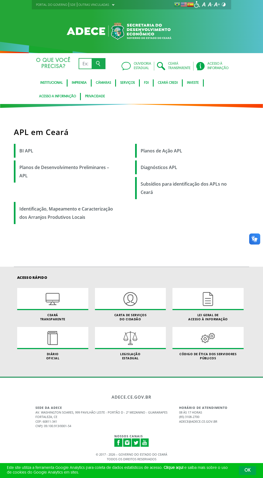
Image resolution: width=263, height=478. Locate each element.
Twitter (136, 442)
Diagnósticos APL (159, 167)
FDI (146, 83)
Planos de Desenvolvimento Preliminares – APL (64, 171)
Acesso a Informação (57, 96)
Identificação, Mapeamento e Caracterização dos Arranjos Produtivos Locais (66, 213)
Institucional (51, 83)
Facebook (118, 442)
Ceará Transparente (52, 304)
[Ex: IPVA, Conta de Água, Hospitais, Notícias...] (85, 63)
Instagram (127, 442)
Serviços (127, 83)
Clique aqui (173, 468)
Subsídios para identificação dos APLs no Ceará (184, 188)
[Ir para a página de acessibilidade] (197, 4)
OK (247, 470)
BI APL (26, 151)
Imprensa (79, 83)
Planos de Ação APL (161, 151)
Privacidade (95, 96)
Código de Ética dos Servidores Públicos (208, 343)
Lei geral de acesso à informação (208, 304)
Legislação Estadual (130, 343)
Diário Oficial (52, 343)
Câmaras (103, 83)
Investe (193, 83)
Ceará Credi (168, 83)
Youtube (145, 442)
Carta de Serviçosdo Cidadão (130, 304)
